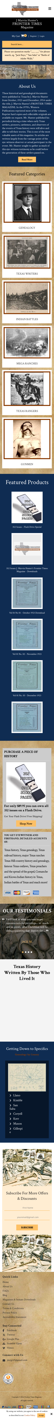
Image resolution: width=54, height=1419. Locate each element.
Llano (16, 1095)
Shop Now (26, 824)
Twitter (9, 1334)
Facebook (10, 1330)
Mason (17, 1123)
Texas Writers (27, 274)
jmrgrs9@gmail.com (15, 1360)
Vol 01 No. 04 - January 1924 (27, 736)
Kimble (17, 1100)
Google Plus (11, 1339)
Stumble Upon (12, 1343)
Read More (27, 159)
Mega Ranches (27, 363)
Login (42, 36)
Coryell (17, 1114)
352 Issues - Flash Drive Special (27, 527)
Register (33, 36)
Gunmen (27, 464)
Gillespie (16, 1130)
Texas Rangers (27, 411)
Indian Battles (27, 319)
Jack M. (27, 942)
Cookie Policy (29, 1415)
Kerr (16, 1119)
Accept (41, 1415)
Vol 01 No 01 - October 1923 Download (27, 612)
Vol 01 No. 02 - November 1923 (27, 654)
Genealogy (27, 228)
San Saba (14, 1107)
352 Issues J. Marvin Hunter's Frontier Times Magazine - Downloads (27, 570)
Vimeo (8, 1348)
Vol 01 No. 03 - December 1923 (27, 695)
